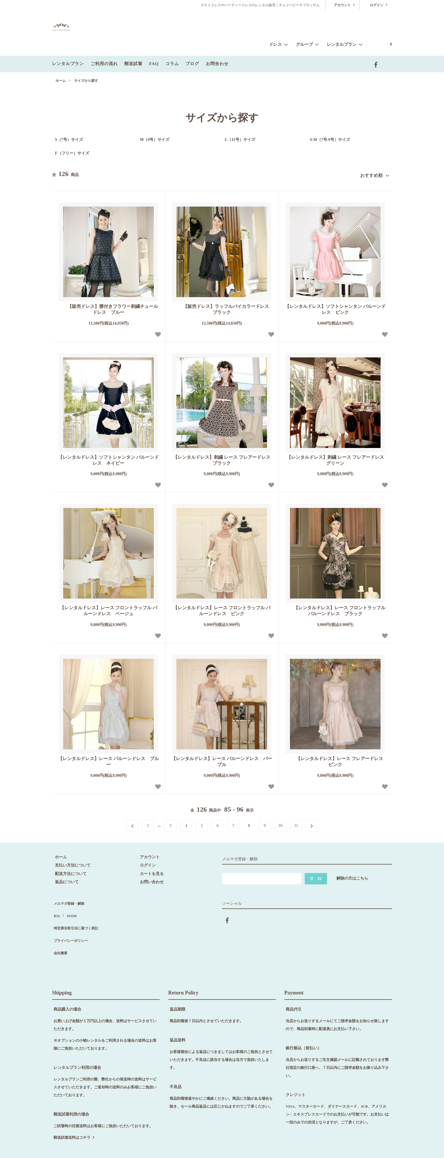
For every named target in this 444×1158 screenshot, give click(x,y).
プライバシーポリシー (72, 924)
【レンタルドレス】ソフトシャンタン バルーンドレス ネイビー (108, 457)
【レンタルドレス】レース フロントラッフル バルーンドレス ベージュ (108, 608)
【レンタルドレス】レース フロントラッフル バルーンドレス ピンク (221, 608)
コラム (172, 63)
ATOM (68, 907)
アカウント (342, 4)
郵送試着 (133, 63)
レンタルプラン (68, 63)
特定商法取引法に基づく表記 (78, 915)
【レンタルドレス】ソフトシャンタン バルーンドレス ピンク (335, 307)
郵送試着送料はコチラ (72, 1114)
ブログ (192, 63)
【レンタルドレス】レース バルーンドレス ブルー (108, 759)
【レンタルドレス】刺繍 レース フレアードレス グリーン (336, 457)
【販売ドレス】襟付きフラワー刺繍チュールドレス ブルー (108, 307)
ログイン (376, 4)
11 (296, 823)
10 (280, 823)
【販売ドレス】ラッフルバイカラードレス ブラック (223, 307)
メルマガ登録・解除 (70, 899)
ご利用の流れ (104, 63)
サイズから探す (86, 81)
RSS (55, 907)
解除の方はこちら (352, 876)
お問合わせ (217, 63)
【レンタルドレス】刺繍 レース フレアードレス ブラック (223, 457)
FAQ (154, 63)
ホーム (61, 81)
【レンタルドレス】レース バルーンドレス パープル (221, 759)
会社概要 (60, 932)
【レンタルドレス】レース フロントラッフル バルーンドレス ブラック (335, 608)
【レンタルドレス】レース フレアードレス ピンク (336, 759)
